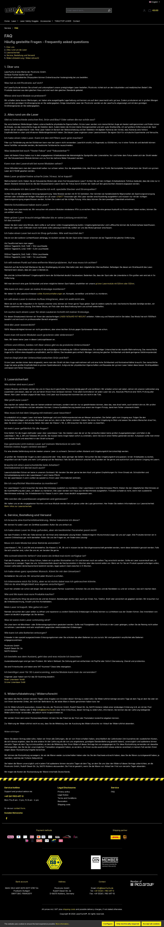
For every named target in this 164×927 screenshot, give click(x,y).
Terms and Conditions (67, 798)
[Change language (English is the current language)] (154, 2)
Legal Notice (63, 795)
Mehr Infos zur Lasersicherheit (17, 506)
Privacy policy (64, 792)
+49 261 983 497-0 (14, 796)
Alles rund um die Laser (16, 50)
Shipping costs (64, 804)
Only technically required (127, 924)
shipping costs (69, 909)
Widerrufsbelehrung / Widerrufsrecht (22, 58)
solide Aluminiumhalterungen (49, 294)
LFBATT (60, 196)
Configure (107, 924)
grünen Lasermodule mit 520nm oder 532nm (115, 283)
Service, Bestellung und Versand (21, 55)
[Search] (109, 10)
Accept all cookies (151, 924)
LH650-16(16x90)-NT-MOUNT (73, 316)
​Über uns (10, 47)
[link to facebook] (6, 818)
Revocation (62, 801)
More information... (62, 924)
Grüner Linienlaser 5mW (14, 682)
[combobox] (86, 10)
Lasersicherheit (13, 52)
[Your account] (144, 10)
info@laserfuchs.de (46, 710)
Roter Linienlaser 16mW (14, 679)
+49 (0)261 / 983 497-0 (104, 891)
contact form (19, 808)
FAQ (113, 792)
